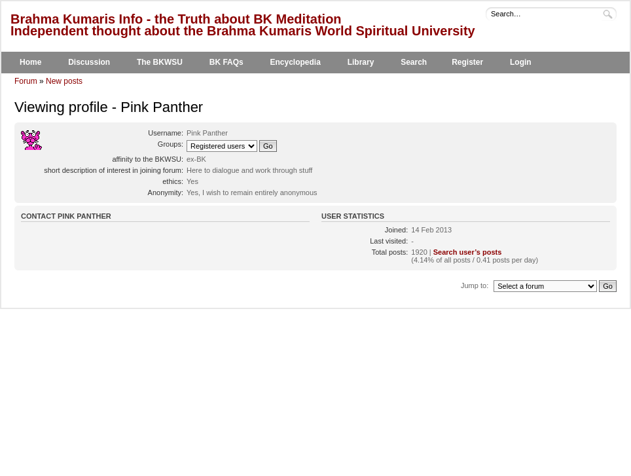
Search (414, 62)
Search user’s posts (467, 252)
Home (30, 62)
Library (361, 62)
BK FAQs (226, 62)
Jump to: (474, 285)
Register (467, 62)
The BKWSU (160, 62)
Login (521, 62)
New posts (64, 81)
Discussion (89, 62)
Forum (25, 81)
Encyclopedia (295, 62)
